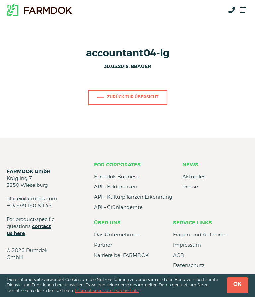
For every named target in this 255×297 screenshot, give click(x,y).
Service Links (192, 222)
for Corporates (117, 164)
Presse (190, 187)
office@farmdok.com (32, 198)
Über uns (107, 222)
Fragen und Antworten (201, 234)
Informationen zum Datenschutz (107, 290)
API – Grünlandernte (118, 207)
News (190, 164)
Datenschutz (189, 265)
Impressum (187, 245)
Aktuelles (193, 176)
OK (237, 284)
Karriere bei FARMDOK (121, 255)
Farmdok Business (116, 176)
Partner (103, 245)
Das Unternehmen (117, 234)
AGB (178, 255)
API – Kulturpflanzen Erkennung (133, 197)
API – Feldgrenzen (115, 187)
